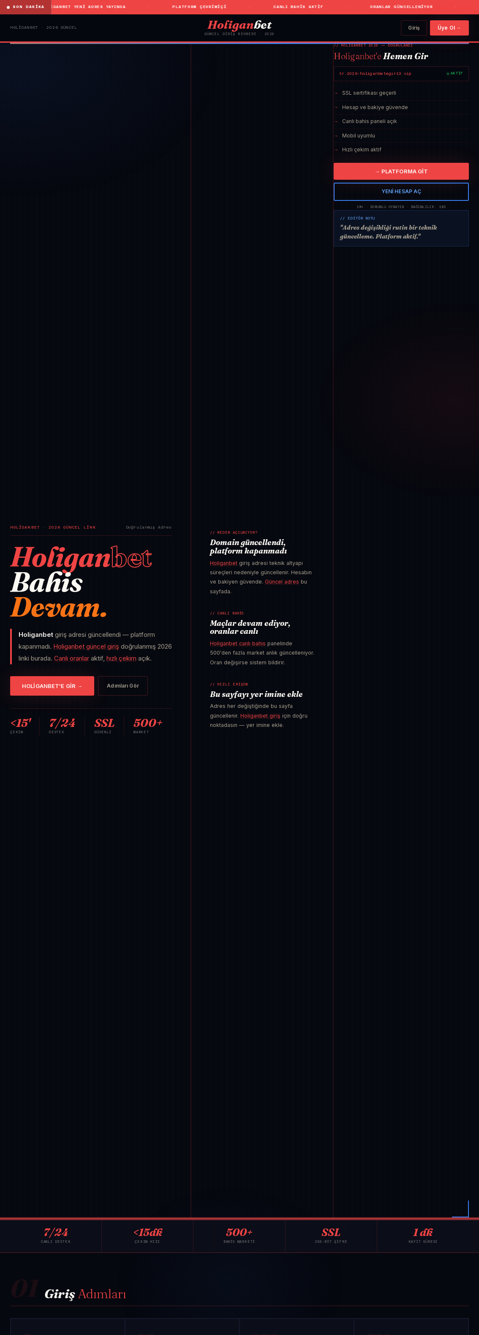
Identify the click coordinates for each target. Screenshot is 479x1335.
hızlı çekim (121, 658)
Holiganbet (223, 563)
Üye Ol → (449, 28)
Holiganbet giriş (260, 716)
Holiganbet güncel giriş (86, 646)
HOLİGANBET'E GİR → (52, 686)
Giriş (414, 28)
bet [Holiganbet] (239, 24)
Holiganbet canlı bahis (238, 643)
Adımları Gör (123, 686)
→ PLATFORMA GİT (401, 171)
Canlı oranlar (71, 658)
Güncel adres (282, 581)
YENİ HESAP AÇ (401, 191)
